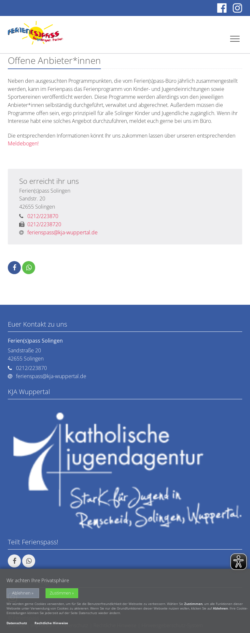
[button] (14, 267)
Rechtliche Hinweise (51, 624)
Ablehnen (21, 594)
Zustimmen (60, 594)
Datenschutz (17, 624)
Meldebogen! (23, 143)
